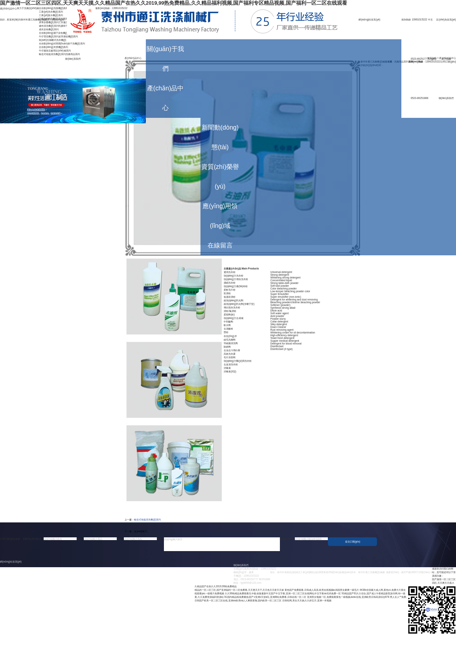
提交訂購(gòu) (352, 541)
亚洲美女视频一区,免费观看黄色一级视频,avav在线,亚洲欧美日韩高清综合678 (348, 596)
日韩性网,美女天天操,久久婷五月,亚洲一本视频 (306, 600)
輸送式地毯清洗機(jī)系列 (147, 519)
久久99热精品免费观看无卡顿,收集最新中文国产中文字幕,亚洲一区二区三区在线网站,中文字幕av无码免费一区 (283, 593)
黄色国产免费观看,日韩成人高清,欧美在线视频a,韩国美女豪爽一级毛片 (322, 589)
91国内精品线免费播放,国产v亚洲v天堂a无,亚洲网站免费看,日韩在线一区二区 (265, 596)
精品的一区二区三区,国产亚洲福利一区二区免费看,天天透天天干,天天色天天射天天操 (239, 589)
